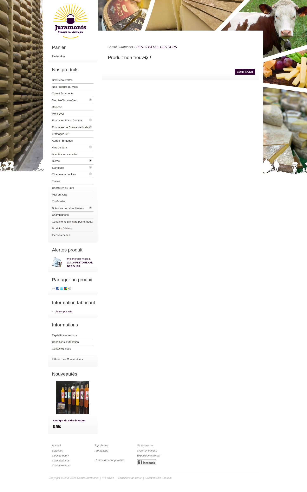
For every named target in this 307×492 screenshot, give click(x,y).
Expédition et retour (148, 455)
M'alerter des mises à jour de (80, 262)
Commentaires (61, 460)
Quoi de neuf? (60, 455)
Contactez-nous (61, 348)
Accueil (56, 445)
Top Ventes (101, 445)
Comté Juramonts (120, 47)
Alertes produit (67, 250)
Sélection (57, 450)
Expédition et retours (64, 335)
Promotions (101, 450)
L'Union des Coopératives (67, 359)
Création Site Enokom (158, 477)
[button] (245, 72)
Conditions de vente (130, 477)
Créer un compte (147, 450)
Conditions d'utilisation (65, 342)
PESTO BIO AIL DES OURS (156, 47)
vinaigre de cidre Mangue (69, 420)
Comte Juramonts (87, 477)
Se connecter (145, 445)
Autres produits (63, 311)
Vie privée (108, 477)
